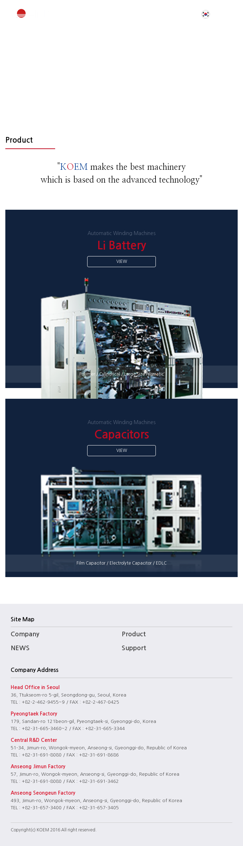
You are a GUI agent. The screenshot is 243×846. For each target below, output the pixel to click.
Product (134, 634)
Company (25, 634)
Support (134, 648)
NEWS (20, 648)
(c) (33, 830)
